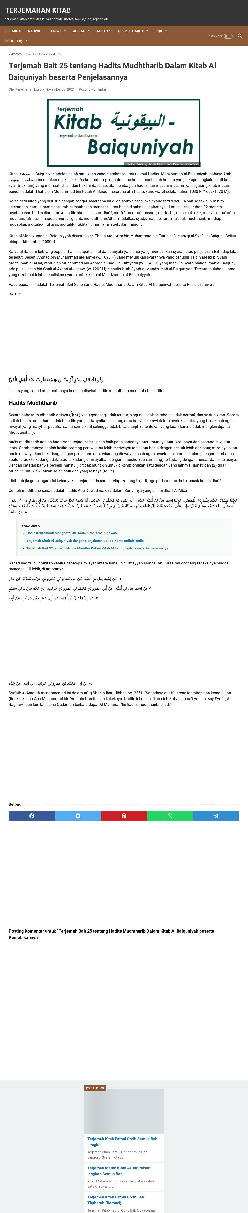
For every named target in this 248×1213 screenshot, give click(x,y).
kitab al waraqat (202, 549)
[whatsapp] (116, 932)
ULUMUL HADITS (135, 23)
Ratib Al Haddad (201, 664)
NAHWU (37, 23)
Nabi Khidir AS (200, 640)
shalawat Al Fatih (202, 689)
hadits (194, 516)
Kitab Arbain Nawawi (207, 590)
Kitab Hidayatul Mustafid (210, 615)
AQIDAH (82, 23)
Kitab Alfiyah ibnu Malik (209, 574)
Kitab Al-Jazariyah (204, 566)
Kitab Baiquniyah (203, 598)
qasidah (194, 656)
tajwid (194, 728)
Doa (191, 472)
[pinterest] (85, 932)
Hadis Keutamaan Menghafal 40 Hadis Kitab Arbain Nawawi (72, 632)
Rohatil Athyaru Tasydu (208, 673)
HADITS (105, 23)
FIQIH (162, 23)
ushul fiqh (197, 744)
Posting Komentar (92, 96)
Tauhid (195, 736)
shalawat (195, 681)
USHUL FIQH (18, 33)
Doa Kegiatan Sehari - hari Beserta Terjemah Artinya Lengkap (207, 486)
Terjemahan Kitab (41, 5)
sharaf (194, 711)
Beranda (16, 23)
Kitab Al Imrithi (200, 533)
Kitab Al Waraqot (203, 557)
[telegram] (147, 932)
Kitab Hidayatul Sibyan (207, 623)
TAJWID (60, 23)
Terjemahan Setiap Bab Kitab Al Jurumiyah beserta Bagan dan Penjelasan (209, 285)
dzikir (192, 500)
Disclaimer (148, 1196)
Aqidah (195, 463)
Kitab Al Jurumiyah (205, 541)
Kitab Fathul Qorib (205, 607)
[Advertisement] (86, 390)
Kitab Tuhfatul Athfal (207, 631)
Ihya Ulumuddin (201, 524)
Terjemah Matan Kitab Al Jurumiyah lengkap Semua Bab (207, 129)
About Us (91, 1196)
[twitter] (54, 932)
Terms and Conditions (119, 1196)
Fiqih (194, 508)
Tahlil (192, 720)
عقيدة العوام (197, 752)
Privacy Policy (171, 1196)
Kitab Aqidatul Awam (207, 582)
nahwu (196, 648)
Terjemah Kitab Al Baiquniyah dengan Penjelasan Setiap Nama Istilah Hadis (85, 640)
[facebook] (24, 932)
